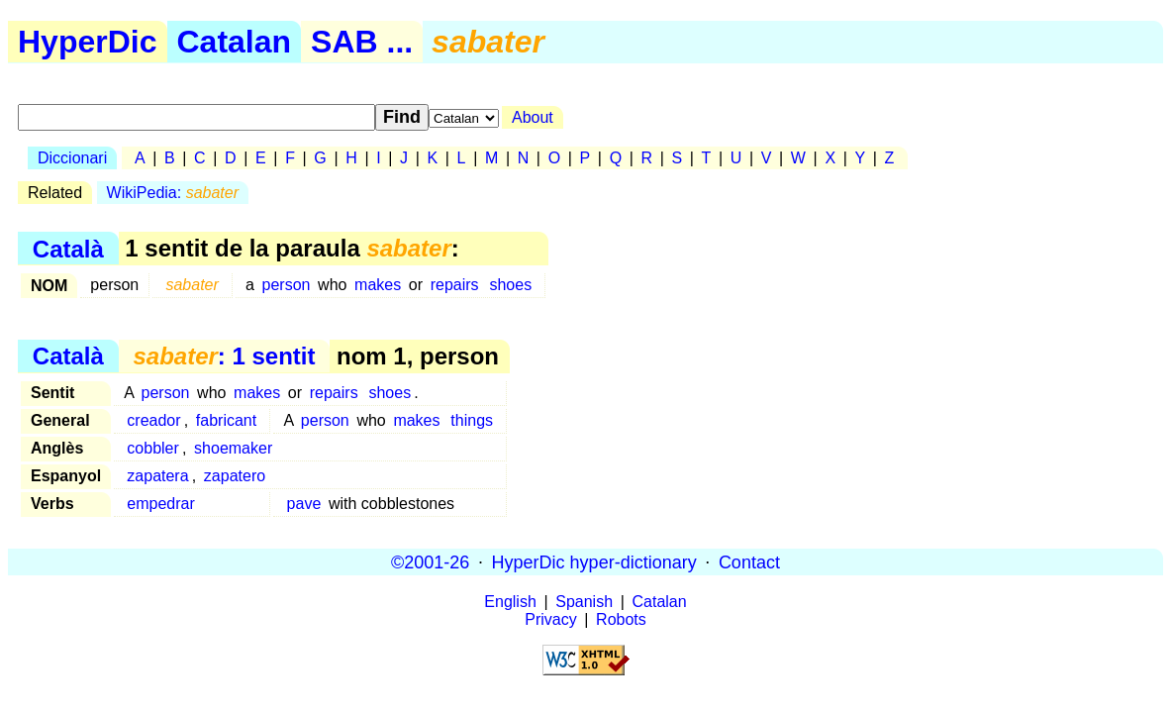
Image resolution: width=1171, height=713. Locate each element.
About (532, 117)
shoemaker (233, 448)
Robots (621, 619)
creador (153, 420)
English (510, 601)
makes (377, 284)
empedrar (160, 503)
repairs (455, 284)
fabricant (226, 420)
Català (68, 248)
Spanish (584, 601)
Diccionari (72, 158)
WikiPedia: (173, 192)
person (286, 284)
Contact (749, 561)
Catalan (234, 41)
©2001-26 (430, 561)
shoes (510, 284)
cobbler (152, 448)
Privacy (550, 619)
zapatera (157, 475)
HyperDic (87, 41)
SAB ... (362, 41)
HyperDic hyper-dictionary (594, 561)
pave (304, 503)
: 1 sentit (224, 356)
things (471, 420)
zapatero (234, 475)
